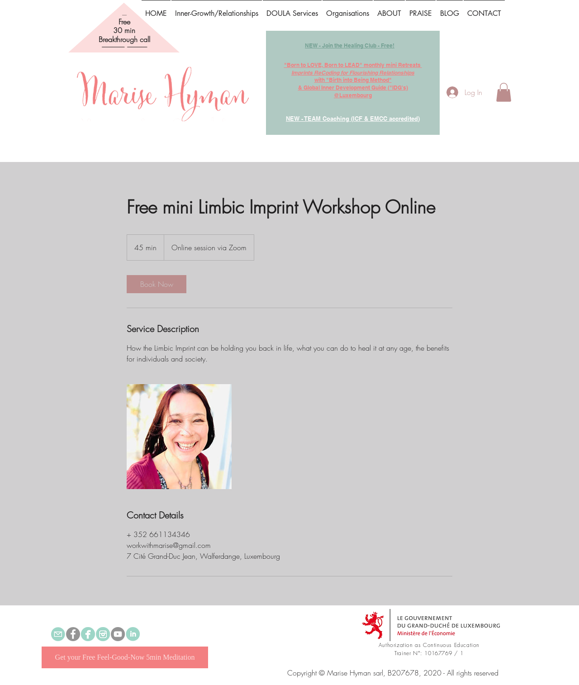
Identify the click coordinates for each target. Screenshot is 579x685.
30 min (124, 30)
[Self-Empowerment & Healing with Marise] (73, 634)
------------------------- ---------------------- (124, 46)
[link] (156, 284)
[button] (420, 9)
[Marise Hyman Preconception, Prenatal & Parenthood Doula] (88, 634)
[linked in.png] (133, 634)
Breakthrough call (124, 39)
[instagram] (103, 634)
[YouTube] (118, 634)
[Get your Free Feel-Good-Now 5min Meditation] (125, 657)
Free (124, 22)
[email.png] (58, 634)
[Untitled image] (179, 436)
